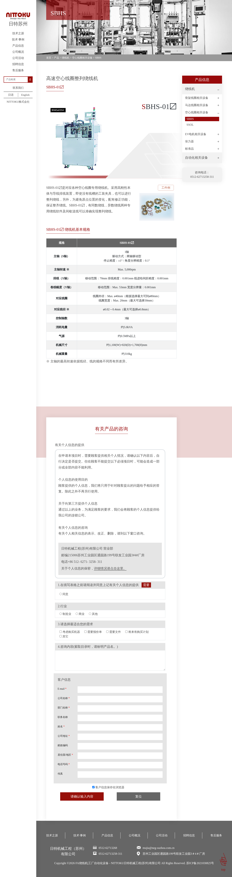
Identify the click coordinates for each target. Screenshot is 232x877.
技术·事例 (18, 39)
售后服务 (18, 70)
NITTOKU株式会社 (18, 101)
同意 (63, 594)
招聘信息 (18, 64)
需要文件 (113, 631)
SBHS (190, 118)
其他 (93, 613)
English (25, 94)
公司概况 (18, 51)
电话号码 (64, 764)
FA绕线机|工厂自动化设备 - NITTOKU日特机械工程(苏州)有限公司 (118, 863)
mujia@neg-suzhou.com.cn (159, 847)
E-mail (62, 688)
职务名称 (63, 717)
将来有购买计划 (137, 631)
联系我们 (18, 87)
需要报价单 (93, 631)
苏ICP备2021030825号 (200, 863)
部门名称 (64, 707)
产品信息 (18, 45)
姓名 (61, 726)
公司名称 (64, 698)
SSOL (190, 124)
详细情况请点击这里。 (110, 568)
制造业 (65, 613)
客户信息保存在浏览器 (108, 787)
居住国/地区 (65, 754)
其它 (63, 636)
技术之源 (18, 33)
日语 (11, 94)
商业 (80, 613)
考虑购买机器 (69, 631)
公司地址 (64, 736)
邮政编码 (63, 745)
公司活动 (18, 57)
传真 (60, 773)
